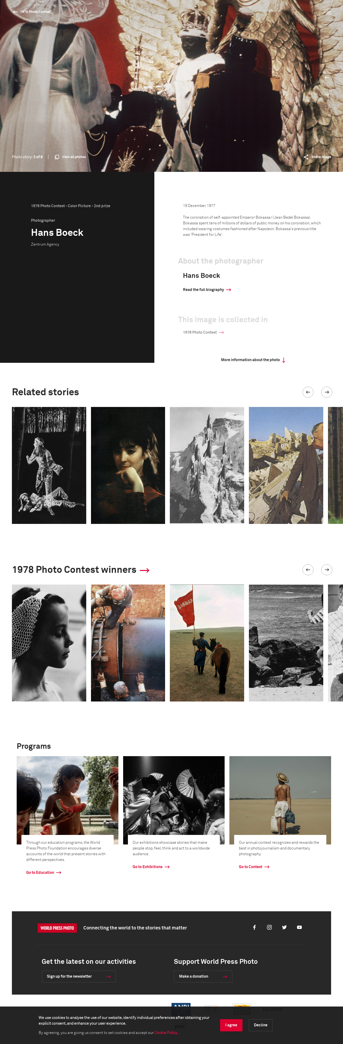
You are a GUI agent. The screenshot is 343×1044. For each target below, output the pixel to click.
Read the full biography (203, 290)
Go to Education (40, 873)
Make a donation (193, 976)
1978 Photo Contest (35, 12)
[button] (308, 392)
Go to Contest (250, 867)
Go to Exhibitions (147, 867)
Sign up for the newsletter (69, 976)
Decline (260, 1025)
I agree (231, 1025)
